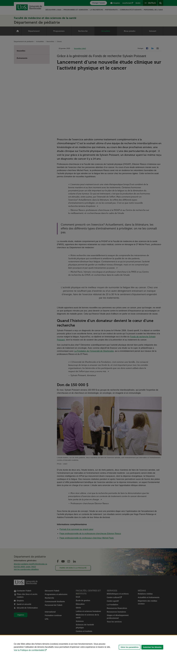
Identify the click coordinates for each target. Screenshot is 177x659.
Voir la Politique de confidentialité (29, 650)
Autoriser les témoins (152, 647)
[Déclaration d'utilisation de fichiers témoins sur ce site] (88, 647)
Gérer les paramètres (130, 647)
